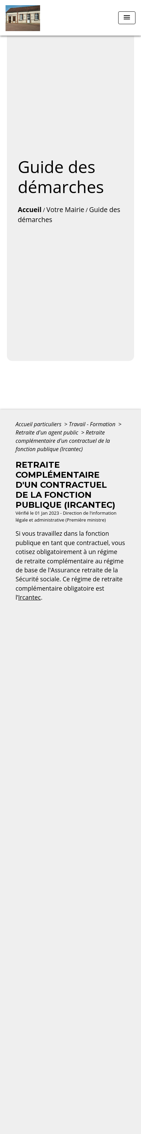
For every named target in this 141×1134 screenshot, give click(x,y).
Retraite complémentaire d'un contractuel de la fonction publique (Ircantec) (63, 441)
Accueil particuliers (39, 424)
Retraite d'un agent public (48, 432)
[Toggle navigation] (126, 17)
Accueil (29, 209)
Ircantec (29, 597)
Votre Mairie (65, 209)
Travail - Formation (93, 424)
